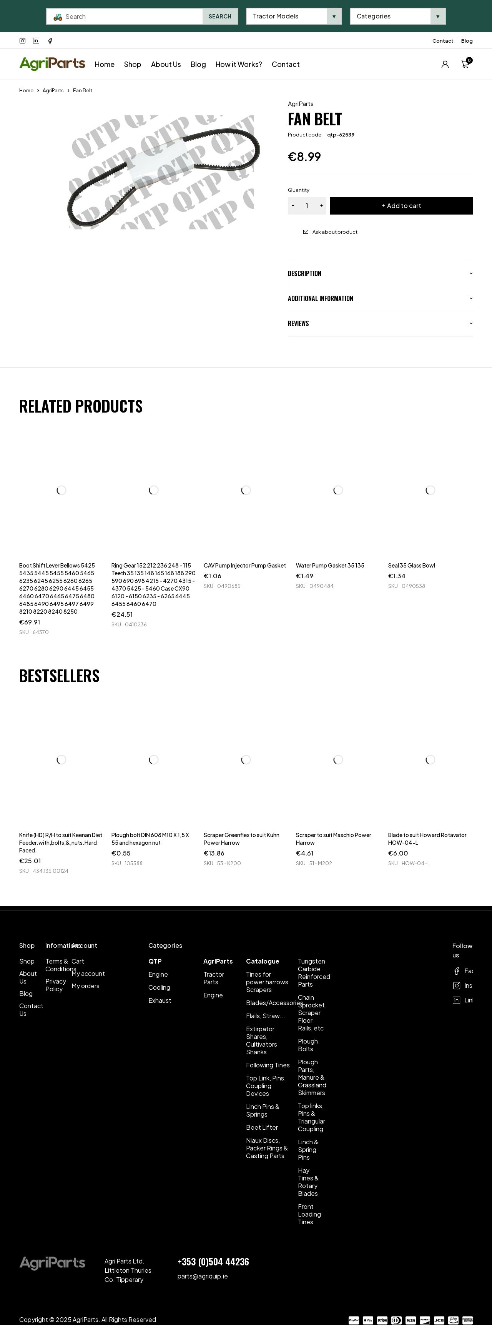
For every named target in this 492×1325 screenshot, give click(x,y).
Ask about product (334, 232)
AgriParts (53, 90)
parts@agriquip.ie (203, 1276)
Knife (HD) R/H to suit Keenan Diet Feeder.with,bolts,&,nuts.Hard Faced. (60, 842)
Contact (443, 41)
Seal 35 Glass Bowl (411, 565)
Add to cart (404, 205)
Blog (467, 41)
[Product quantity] (307, 206)
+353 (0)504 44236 (213, 1261)
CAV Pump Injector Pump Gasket (245, 565)
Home (26, 90)
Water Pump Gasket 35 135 (330, 565)
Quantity (298, 190)
